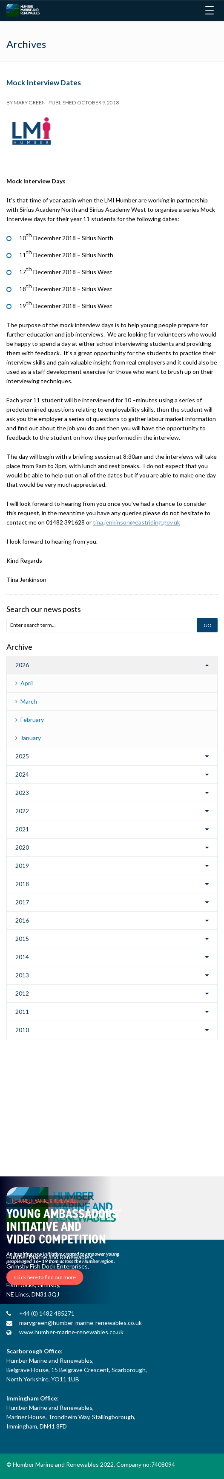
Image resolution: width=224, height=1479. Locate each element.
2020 (22, 847)
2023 (22, 792)
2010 (22, 1029)
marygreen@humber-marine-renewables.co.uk (80, 1322)
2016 (22, 920)
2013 (22, 975)
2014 (22, 956)
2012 (22, 993)
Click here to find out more (45, 1277)
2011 (22, 1011)
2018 (22, 883)
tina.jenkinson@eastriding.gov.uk (136, 522)
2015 (22, 938)
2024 (22, 774)
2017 (22, 902)
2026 (22, 664)
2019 (22, 865)
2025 (22, 756)
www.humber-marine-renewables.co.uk (71, 1332)
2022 (22, 810)
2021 (22, 829)
